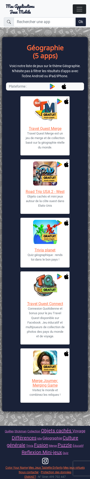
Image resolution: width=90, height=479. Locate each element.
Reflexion (32, 452)
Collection (33, 431)
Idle (39, 438)
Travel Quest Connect (45, 303)
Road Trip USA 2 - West (45, 191)
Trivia (29, 445)
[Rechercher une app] (44, 21)
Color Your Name (17, 467)
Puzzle (65, 445)
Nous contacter (29, 472)
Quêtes (9, 431)
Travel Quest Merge (45, 128)
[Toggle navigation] (79, 9)
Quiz (65, 453)
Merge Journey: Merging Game (45, 383)
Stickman (20, 431)
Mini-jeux (52, 452)
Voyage (78, 431)
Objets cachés (56, 431)
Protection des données (56, 472)
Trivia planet (45, 250)
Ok (80, 21)
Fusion (41, 445)
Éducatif (78, 445)
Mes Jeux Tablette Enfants (46, 467)
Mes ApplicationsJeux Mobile (20, 9)
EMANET (30, 477)
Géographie (52, 438)
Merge (53, 445)
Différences (24, 438)
